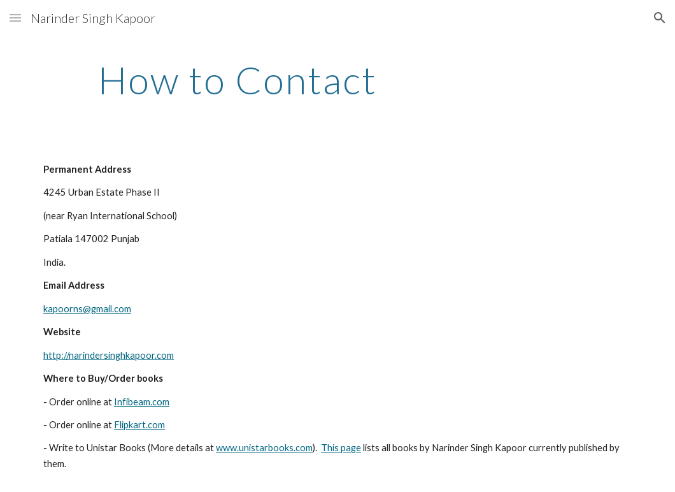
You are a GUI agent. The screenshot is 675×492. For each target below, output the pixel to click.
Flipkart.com (139, 424)
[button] (15, 17)
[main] (237, 80)
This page (341, 447)
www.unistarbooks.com (264, 447)
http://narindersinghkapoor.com (108, 355)
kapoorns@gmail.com (87, 308)
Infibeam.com (141, 401)
